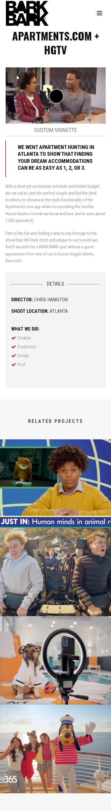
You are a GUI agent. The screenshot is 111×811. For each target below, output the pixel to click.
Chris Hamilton (51, 299)
